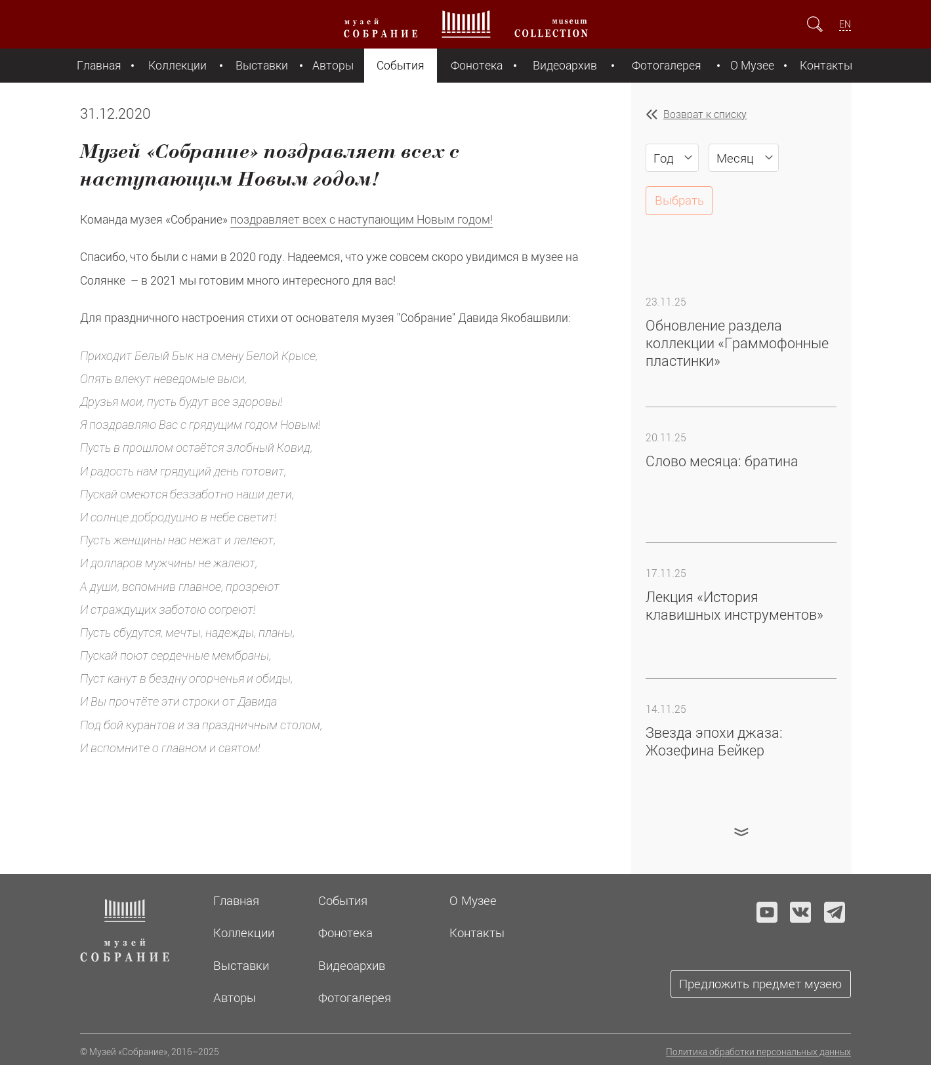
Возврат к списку (705, 114)
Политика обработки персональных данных (758, 1051)
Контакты (826, 65)
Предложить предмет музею (760, 983)
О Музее (752, 65)
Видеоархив (565, 65)
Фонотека (477, 65)
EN (845, 24)
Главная (99, 65)
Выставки (262, 65)
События (400, 65)
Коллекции (177, 65)
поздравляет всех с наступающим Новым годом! (361, 219)
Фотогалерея (666, 65)
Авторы (333, 65)
